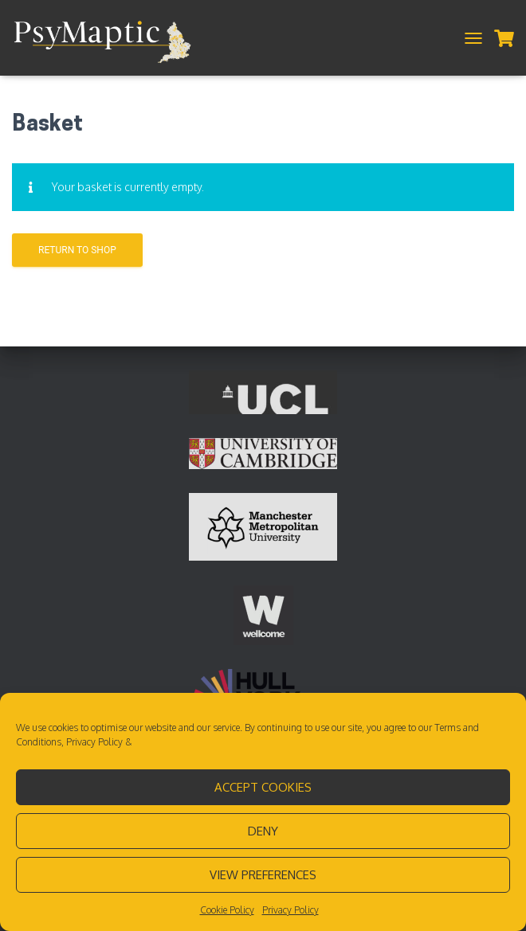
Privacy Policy (94, 742)
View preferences (263, 874)
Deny (263, 831)
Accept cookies (263, 787)
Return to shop (77, 250)
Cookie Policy (227, 910)
